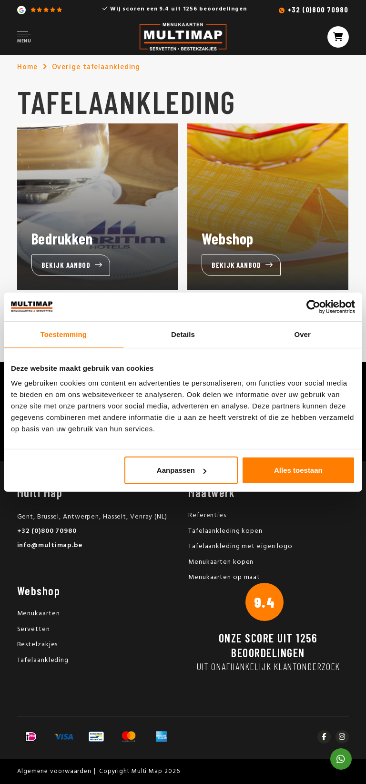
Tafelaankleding (43, 660)
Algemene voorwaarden (54, 771)
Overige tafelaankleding (96, 67)
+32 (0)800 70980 (317, 9)
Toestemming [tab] (64, 334)
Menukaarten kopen (221, 562)
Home (27, 67)
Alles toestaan (298, 470)
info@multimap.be (49, 545)
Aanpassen (181, 470)
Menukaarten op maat (224, 577)
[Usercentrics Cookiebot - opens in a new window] (313, 306)
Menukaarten (38, 613)
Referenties (207, 515)
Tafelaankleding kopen (225, 531)
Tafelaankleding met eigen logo (240, 546)
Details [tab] (183, 334)
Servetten (33, 629)
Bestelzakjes (37, 644)
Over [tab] (302, 334)
